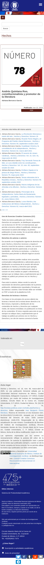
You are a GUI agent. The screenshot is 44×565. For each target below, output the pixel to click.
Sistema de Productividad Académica (16, 493)
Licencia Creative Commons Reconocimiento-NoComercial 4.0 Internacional (22, 460)
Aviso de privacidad (11, 553)
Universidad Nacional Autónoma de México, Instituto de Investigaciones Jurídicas (26, 453)
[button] (18, 557)
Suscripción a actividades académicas (17, 548)
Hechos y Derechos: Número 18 (26, 136)
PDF (31, 110)
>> (7, 210)
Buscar (5, 28)
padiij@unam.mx (8, 525)
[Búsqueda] (22, 24)
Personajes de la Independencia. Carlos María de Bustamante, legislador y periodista (19, 194)
